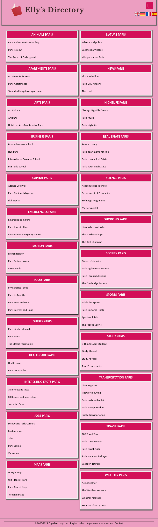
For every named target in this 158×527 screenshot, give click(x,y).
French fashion (16, 253)
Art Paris (12, 117)
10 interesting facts (18, 389)
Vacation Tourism (91, 463)
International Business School (24, 159)
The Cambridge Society (94, 283)
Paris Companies (17, 370)
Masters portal (90, 207)
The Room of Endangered (22, 57)
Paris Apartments (17, 83)
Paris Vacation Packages (94, 456)
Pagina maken (77, 523)
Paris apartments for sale (95, 151)
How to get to (89, 385)
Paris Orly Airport (91, 83)
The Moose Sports (92, 324)
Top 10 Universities (92, 366)
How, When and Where (94, 227)
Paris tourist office (18, 227)
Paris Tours (14, 336)
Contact (119, 523)
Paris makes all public (93, 400)
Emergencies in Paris (19, 219)
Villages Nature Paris (93, 57)
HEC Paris (13, 151)
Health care (14, 363)
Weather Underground (94, 505)
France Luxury (89, 144)
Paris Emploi (15, 445)
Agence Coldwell (17, 185)
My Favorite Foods (18, 287)
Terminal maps (16, 494)
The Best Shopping (92, 241)
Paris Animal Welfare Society (23, 42)
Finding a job (15, 430)
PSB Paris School (17, 166)
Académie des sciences (94, 185)
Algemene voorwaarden (100, 523)
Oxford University (91, 261)
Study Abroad (89, 351)
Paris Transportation (93, 407)
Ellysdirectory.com (58, 523)
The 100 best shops (92, 234)
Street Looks (15, 268)
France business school (20, 144)
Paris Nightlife (89, 125)
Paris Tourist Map (17, 487)
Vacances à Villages (92, 49)
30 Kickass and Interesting (22, 396)
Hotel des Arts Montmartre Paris (25, 125)
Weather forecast (91, 497)
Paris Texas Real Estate (94, 166)
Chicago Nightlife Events (95, 110)
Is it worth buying (91, 392)
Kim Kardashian (90, 76)
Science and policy (92, 42)
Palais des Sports (91, 302)
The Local (87, 91)
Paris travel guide (91, 448)
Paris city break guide (19, 329)
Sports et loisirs (90, 317)
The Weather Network (94, 490)
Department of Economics (96, 193)
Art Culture (14, 110)
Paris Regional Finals (93, 309)
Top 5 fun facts (16, 404)
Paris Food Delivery (18, 302)
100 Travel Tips (90, 434)
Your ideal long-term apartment (25, 91)
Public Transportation (93, 414)
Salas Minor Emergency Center (24, 234)
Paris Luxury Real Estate (94, 159)
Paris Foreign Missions (94, 275)
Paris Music (88, 117)
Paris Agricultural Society (95, 268)
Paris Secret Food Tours (20, 309)
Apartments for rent (19, 76)
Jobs (10, 438)
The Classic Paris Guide (20, 343)
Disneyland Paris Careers (21, 423)
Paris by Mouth (16, 295)
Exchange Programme (93, 200)
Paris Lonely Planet (92, 441)
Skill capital (14, 200)
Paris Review (15, 49)
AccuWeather (89, 482)
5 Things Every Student (94, 343)
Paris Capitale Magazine (21, 193)
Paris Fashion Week (18, 261)
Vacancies (13, 453)
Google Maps (15, 472)
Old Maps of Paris (17, 479)
